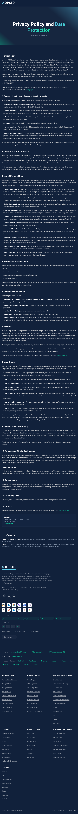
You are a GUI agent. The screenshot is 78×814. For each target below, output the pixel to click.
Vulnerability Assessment (61, 699)
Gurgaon (26, 664)
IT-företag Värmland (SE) (57, 652)
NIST (54, 715)
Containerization (32, 707)
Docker (29, 749)
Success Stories (7, 779)
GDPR (55, 707)
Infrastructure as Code (34, 711)
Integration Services (59, 749)
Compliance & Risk (59, 703)
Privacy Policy (72, 810)
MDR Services (57, 691)
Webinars (5, 787)
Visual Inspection (7, 745)
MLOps (4, 741)
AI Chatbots (5, 749)
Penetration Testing (59, 695)
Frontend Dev (57, 737)
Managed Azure (7, 688)
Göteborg (44, 661)
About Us (5, 771)
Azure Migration (32, 688)
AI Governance (6, 753)
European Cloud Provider (18, 652)
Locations (5, 795)
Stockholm (32, 661)
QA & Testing (57, 753)
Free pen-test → (17, 656)
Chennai (16, 664)
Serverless (30, 757)
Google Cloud (31, 741)
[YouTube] (14, 596)
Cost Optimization (7, 703)
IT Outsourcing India (38, 652)
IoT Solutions (6, 757)
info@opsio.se (31, 90)
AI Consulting (6, 737)
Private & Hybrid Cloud (9, 695)
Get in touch (9, 637)
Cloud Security (57, 680)
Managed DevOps (33, 699)
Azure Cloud (31, 737)
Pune (36, 664)
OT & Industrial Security (60, 684)
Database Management (60, 745)
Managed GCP (6, 691)
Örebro (64, 661)
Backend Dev (57, 741)
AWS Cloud (30, 733)
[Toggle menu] (74, 3)
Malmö (54, 661)
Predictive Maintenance (9, 761)
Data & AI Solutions (8, 733)
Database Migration (33, 691)
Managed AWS (6, 684)
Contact (4, 799)
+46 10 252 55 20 (7, 590)
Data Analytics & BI (59, 757)
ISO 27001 (56, 723)
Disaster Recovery (7, 711)
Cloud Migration (32, 680)
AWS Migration (32, 684)
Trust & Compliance (58, 810)
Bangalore (5, 664)
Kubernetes (31, 745)
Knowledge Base (7, 783)
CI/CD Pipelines (32, 703)
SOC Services (57, 688)
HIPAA (55, 719)
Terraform (30, 753)
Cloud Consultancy (8, 707)
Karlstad (21, 661)
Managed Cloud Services (9, 680)
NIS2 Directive (57, 711)
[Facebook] (9, 596)
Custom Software (59, 733)
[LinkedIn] (4, 596)
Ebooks (4, 791)
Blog (3, 775)
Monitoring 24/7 (7, 699)
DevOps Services (32, 695)
